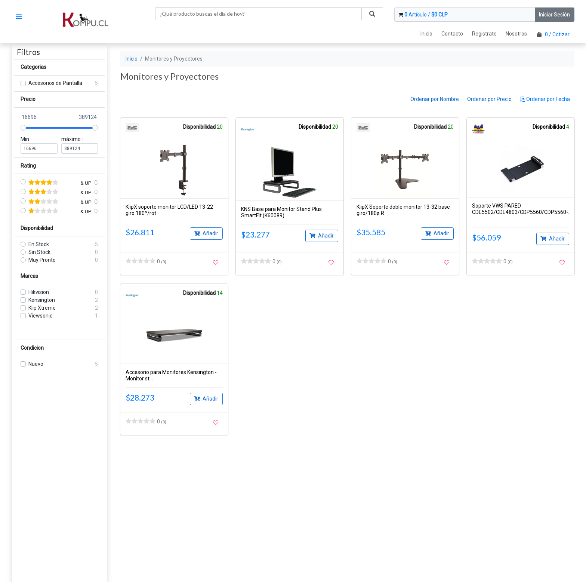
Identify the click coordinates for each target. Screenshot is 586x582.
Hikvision (38, 292)
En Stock (38, 244)
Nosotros (516, 34)
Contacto (452, 34)
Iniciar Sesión (554, 15)
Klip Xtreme (42, 308)
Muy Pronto (42, 260)
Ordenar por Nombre (434, 99)
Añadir (206, 233)
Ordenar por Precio (489, 99)
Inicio (426, 34)
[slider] (23, 128)
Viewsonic (40, 316)
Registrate (484, 34)
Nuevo (35, 364)
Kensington (41, 300)
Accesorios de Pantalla (55, 83)
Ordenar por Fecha (545, 99)
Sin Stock (39, 252)
